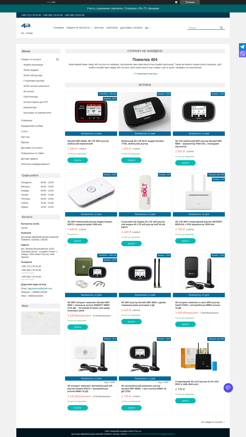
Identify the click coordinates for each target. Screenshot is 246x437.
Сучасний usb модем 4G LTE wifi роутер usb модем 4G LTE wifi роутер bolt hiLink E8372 (143, 224)
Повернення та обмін (32, 153)
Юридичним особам (32, 126)
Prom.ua (137, 431)
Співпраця (26, 120)
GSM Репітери (30, 96)
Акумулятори (30, 107)
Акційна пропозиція (33, 64)
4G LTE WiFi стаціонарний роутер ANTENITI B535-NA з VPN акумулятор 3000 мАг (198, 223)
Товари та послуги (77, 28)
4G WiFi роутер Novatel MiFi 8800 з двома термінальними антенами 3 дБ (143, 304)
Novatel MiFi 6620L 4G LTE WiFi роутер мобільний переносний (88, 142)
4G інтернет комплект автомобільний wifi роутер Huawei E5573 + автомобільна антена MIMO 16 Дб (89, 389)
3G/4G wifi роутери (32, 75)
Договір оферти (29, 158)
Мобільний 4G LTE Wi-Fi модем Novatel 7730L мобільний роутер (142, 142)
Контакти (112, 28)
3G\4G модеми (30, 70)
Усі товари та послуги (212, 422)
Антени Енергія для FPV (35, 102)
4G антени (28, 91)
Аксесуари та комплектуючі (37, 112)
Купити (77, 160)
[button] (228, 388)
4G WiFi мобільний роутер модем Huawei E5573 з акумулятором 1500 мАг (89, 223)
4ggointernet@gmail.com (40, 288)
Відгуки (25, 142)
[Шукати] (221, 28)
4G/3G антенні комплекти (36, 86)
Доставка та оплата (31, 147)
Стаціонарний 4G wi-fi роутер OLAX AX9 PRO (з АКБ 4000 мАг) (197, 383)
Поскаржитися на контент (139, 434)
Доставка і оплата (131, 28)
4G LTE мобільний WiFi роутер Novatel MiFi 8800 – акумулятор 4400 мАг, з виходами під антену (198, 144)
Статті (24, 131)
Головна (58, 28)
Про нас (99, 28)
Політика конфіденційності (35, 164)
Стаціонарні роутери (33, 80)
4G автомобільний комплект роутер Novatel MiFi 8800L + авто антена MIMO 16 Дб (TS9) (143, 389)
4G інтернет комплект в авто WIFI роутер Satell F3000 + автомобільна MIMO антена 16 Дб (197, 305)
